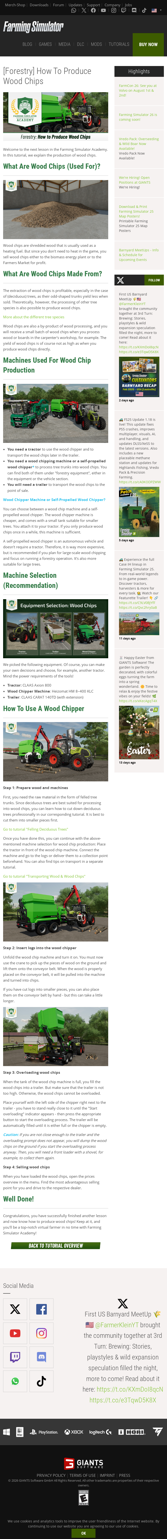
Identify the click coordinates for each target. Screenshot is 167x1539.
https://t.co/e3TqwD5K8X (139, 352)
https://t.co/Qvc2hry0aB (138, 607)
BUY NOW (148, 44)
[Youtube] (104, 10)
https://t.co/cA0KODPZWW (140, 482)
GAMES (45, 44)
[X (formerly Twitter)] (84, 10)
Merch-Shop (15, 4)
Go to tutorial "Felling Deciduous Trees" (35, 829)
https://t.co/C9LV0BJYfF (137, 602)
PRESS (124, 1475)
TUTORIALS (119, 44)
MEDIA (64, 44)
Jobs (128, 4)
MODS (96, 44)
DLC (80, 44)
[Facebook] (94, 10)
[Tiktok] (145, 10)
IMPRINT (107, 1475)
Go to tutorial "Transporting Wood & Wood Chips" (44, 876)
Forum (58, 4)
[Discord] (134, 10)
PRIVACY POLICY (51, 1475)
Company (112, 4)
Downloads (39, 4)
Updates (75, 4)
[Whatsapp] (74, 10)
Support (93, 4)
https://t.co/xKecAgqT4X (138, 701)
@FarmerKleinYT (132, 304)
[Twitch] (124, 10)
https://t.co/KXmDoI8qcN (139, 347)
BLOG (27, 44)
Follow (154, 280)
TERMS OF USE (83, 1475)
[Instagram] (114, 10)
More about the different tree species (33, 316)
